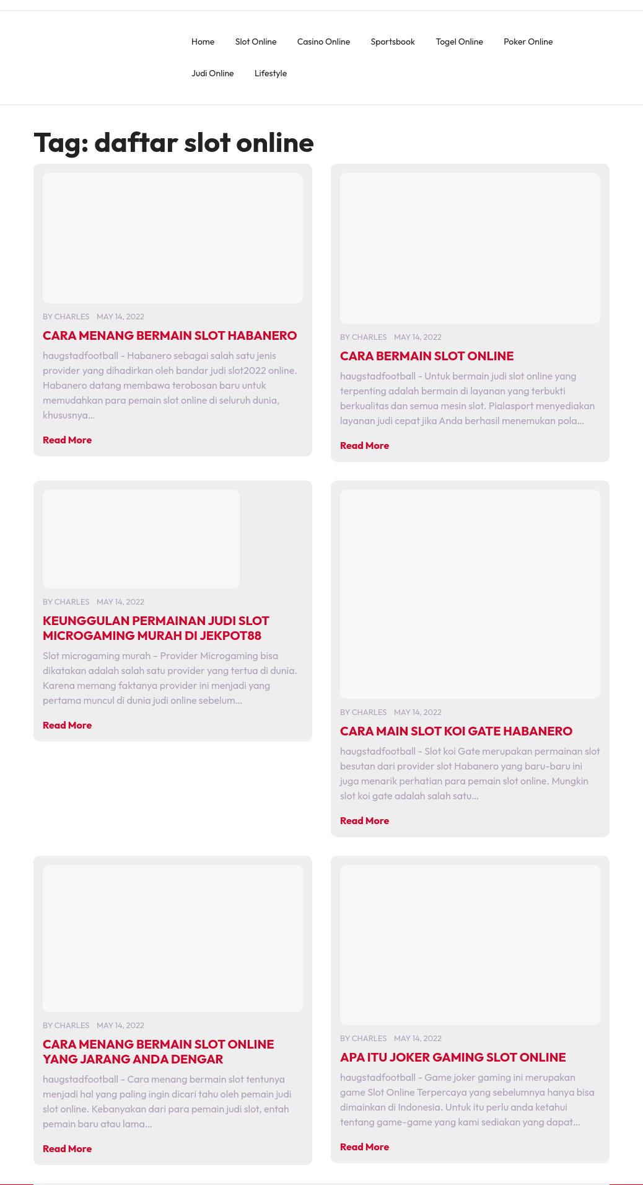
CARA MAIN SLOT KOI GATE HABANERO (456, 731)
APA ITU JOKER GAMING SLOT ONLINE (453, 1057)
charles (72, 316)
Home (202, 41)
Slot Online (256, 41)
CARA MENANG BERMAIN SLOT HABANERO (170, 335)
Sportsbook (393, 41)
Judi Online (212, 73)
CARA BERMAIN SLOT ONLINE (427, 355)
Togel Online (459, 41)
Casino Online (323, 41)
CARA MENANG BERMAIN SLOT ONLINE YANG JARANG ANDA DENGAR (158, 1051)
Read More (67, 439)
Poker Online (528, 41)
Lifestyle (271, 73)
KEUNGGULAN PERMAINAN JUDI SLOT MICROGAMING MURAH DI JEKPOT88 (156, 628)
